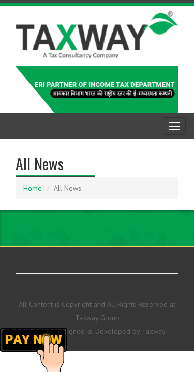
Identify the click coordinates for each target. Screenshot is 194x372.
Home (32, 188)
